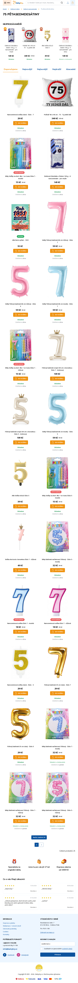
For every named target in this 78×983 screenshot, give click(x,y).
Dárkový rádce (15, 9)
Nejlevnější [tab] (42, 69)
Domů (5, 9)
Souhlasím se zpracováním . (58, 949)
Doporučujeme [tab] (10, 69)
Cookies (5, 932)
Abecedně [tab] (70, 69)
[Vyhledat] (62, 3)
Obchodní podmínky (10, 929)
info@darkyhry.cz (10, 949)
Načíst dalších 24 (39, 837)
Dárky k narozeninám (30, 9)
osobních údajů (67, 949)
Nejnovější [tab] (27, 69)
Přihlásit (58, 955)
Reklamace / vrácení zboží (12, 926)
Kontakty (6, 934)
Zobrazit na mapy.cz (47, 932)
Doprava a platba (9, 923)
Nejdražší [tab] (56, 69)
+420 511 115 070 (9, 943)
